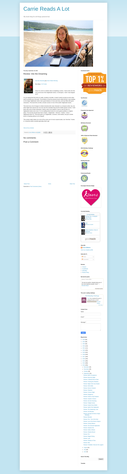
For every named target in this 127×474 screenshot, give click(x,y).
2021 (84, 348)
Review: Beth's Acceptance (90, 375)
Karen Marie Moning (52, 80)
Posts (84, 256)
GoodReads (85, 268)
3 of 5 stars (44, 84)
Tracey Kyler (89, 219)
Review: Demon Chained (90, 388)
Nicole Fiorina (89, 232)
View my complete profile (87, 250)
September (86, 373)
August (86, 447)
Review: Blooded (88, 417)
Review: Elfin (87, 442)
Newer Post (27, 183)
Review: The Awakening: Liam (91, 409)
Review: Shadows (88, 390)
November (86, 369)
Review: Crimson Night (89, 392)
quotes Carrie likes (86, 279)
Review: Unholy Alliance (89, 423)
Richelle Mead (85, 285)
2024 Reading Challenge (92, 296)
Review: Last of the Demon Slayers (92, 421)
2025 (84, 339)
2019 (84, 352)
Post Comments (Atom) (35, 186)
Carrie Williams (87, 247)
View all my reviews (28, 128)
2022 (84, 346)
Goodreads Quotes (99, 288)
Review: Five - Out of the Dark (91, 419)
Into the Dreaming (40, 80)
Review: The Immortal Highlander (92, 425)
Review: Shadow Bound (89, 432)
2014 (84, 363)
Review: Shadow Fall (89, 427)
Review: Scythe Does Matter (90, 405)
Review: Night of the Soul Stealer (92, 383)
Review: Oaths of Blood (89, 430)
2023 (84, 343)
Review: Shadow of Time (90, 440)
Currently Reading (90, 214)
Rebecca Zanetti (89, 224)
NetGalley (84, 270)
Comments (85, 259)
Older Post (72, 183)
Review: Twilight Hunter (89, 403)
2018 (84, 354)
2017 (84, 356)
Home (49, 183)
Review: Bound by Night (89, 377)
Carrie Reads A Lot (46, 9)
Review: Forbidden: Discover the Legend (93, 444)
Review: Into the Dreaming (90, 401)
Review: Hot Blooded (89, 411)
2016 (84, 358)
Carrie (88, 298)
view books (100, 304)
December (86, 367)
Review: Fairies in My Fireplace (91, 396)
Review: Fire (87, 434)
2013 (84, 365)
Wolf (86, 223)
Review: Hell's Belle (88, 386)
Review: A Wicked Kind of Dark (91, 379)
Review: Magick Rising (89, 436)
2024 (84, 341)
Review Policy (85, 272)
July (85, 449)
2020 (84, 350)
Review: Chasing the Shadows (91, 381)
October (86, 371)
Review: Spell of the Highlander (91, 407)
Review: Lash (87, 438)
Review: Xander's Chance (90, 398)
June (85, 451)
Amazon (84, 267)
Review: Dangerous (88, 394)
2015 (84, 361)
